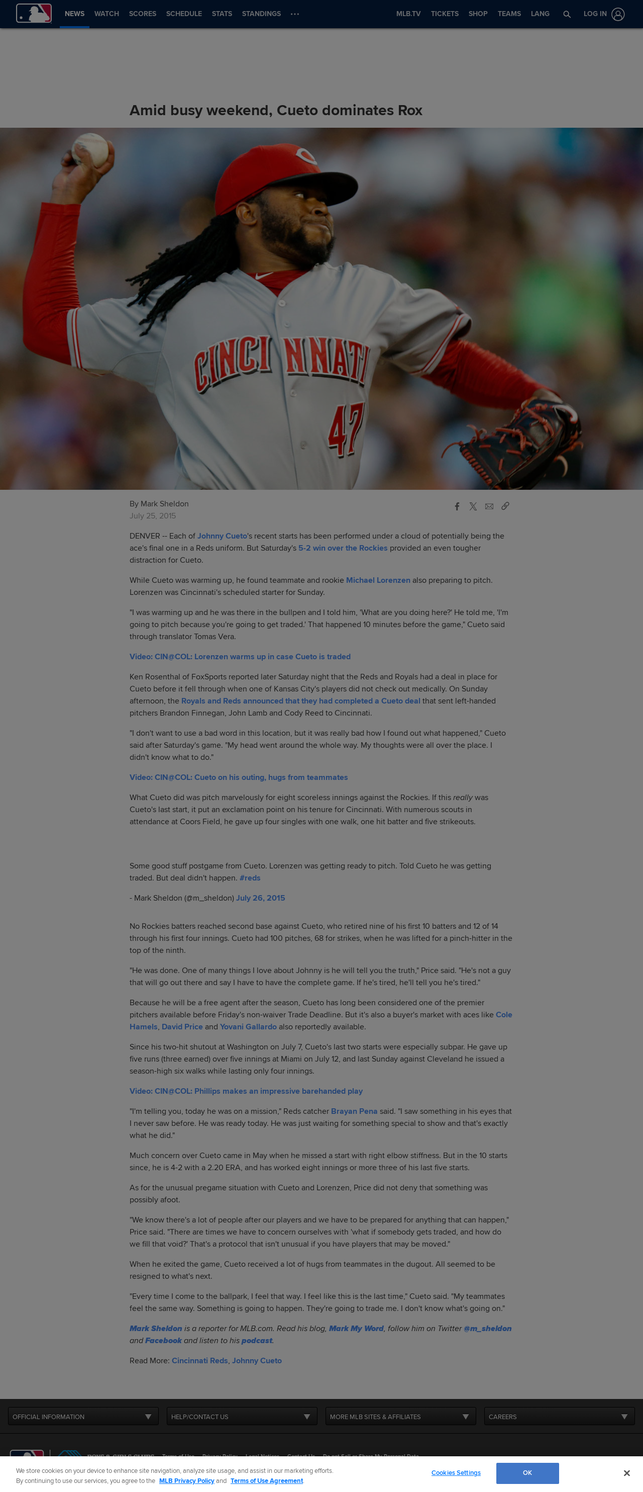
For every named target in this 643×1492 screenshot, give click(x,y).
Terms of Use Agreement (267, 1481)
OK (527, 1473)
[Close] (627, 1473)
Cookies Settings (456, 1473)
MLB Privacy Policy (187, 1481)
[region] (321, 1474)
